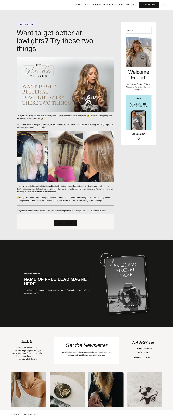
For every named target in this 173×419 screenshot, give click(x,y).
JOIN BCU (96, 5)
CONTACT (148, 357)
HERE (92, 211)
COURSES (131, 5)
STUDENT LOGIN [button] (149, 5)
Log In (164, 5)
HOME (78, 5)
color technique (25, 24)
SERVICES (148, 348)
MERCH (106, 5)
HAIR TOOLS (118, 5)
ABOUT (86, 5)
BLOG (146, 353)
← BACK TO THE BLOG (65, 223)
